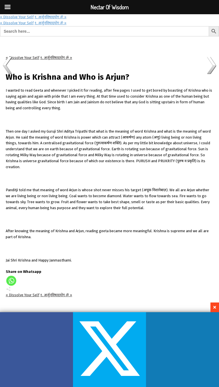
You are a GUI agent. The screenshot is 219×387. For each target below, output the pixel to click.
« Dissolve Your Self (17, 17)
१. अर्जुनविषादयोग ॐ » (50, 17)
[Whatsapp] (11, 281)
